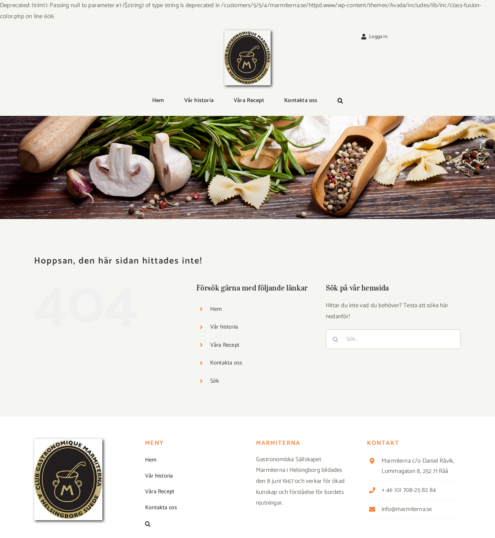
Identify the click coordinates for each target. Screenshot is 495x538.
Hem (216, 309)
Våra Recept (224, 345)
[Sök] (336, 339)
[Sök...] (393, 339)
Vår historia (224, 327)
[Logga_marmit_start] (247, 33)
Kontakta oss (226, 363)
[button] (340, 101)
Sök (214, 381)
